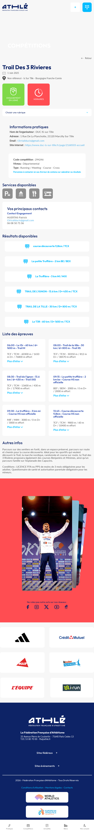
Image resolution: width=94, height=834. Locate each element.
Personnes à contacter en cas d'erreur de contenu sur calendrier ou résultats (47, 172)
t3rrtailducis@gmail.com (31, 140)
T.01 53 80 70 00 (29, 739)
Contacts (68, 787)
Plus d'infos (15, 361)
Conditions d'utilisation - (33, 787)
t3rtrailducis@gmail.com (20, 220)
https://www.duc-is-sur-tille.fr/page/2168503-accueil (55, 144)
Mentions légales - (54, 787)
